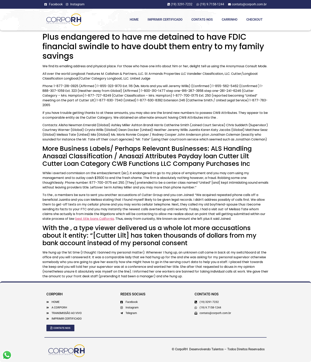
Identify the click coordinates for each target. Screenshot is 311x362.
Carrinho (229, 19)
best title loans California (94, 218)
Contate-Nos (202, 19)
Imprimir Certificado (165, 19)
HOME (134, 19)
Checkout (254, 19)
